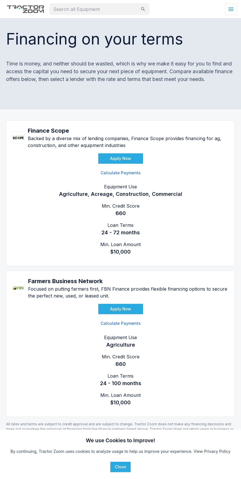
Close (120, 466)
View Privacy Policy (211, 451)
